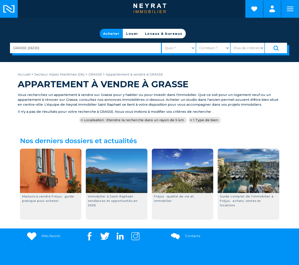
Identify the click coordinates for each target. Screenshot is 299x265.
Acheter (111, 33)
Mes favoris (43, 236)
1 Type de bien (205, 120)
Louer (132, 33)
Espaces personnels (272, 9)
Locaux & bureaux (163, 33)
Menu (290, 9)
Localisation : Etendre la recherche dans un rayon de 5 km (134, 120)
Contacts (185, 236)
